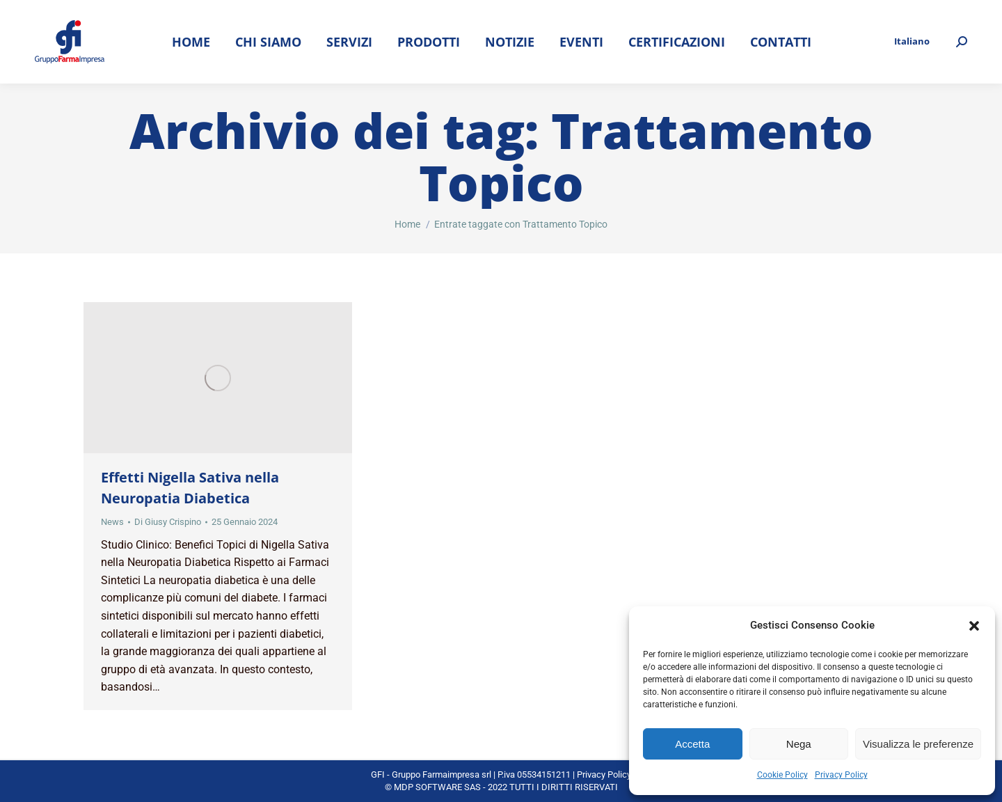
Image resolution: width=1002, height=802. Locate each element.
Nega (798, 744)
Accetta (692, 744)
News (112, 522)
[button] (974, 626)
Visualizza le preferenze (918, 744)
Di (167, 522)
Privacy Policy (841, 775)
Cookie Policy (782, 775)
